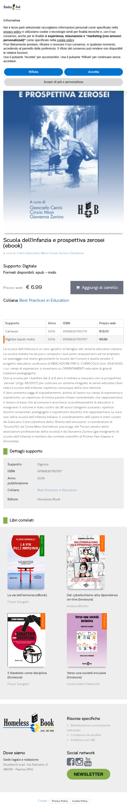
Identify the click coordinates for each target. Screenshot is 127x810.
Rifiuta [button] (33, 72)
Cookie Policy (80, 801)
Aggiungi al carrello (97, 287)
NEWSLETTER (88, 774)
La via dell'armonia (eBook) (27, 595)
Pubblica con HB (83, 740)
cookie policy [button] (65, 40)
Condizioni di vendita (86, 735)
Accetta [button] (93, 72)
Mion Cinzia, (50, 253)
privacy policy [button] (12, 31)
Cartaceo (11, 331)
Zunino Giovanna (71, 253)
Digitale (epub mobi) (20, 339)
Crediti (42, 801)
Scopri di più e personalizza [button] (63, 82)
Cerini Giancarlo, (29, 253)
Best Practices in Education (44, 300)
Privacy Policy (60, 801)
